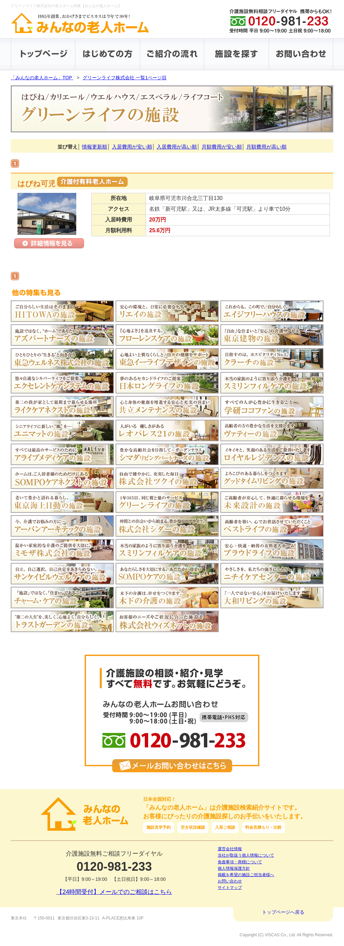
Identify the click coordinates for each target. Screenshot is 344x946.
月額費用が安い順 (222, 147)
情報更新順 (94, 147)
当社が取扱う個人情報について (246, 855)
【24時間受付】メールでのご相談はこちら (114, 892)
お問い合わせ (230, 881)
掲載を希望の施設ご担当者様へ (246, 874)
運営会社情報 (230, 849)
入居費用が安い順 (132, 147)
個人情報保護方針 (234, 868)
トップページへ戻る (283, 912)
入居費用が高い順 (177, 147)
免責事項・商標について (240, 862)
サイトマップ (230, 887)
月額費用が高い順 (266, 147)
